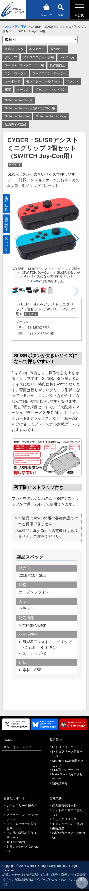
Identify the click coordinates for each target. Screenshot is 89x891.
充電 (8, 89)
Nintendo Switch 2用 (18, 100)
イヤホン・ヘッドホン (50, 89)
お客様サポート (14, 798)
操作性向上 (57, 65)
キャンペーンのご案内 (67, 824)
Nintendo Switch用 (17, 116)
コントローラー (15, 73)
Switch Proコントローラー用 (24, 65)
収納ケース (58, 49)
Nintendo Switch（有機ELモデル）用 (30, 108)
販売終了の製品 (15, 124)
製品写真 (6, 203)
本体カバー (37, 49)
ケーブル (23, 89)
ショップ (46, 9)
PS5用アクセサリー (65, 770)
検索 (60, 9)
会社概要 (55, 798)
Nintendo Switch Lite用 (51, 116)
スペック (6, 244)
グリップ (11, 57)
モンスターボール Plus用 (43, 81)
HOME (6, 26)
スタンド (72, 81)
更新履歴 (58, 828)
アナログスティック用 (38, 57)
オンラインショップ (17, 747)
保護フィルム (14, 49)
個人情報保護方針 (64, 805)
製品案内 (21, 26)
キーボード (12, 81)
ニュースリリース (64, 819)
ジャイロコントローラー (49, 73)
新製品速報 (59, 783)
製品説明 (6, 224)
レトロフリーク (63, 747)
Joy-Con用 (67, 57)
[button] (76, 239)
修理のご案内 (15, 842)
